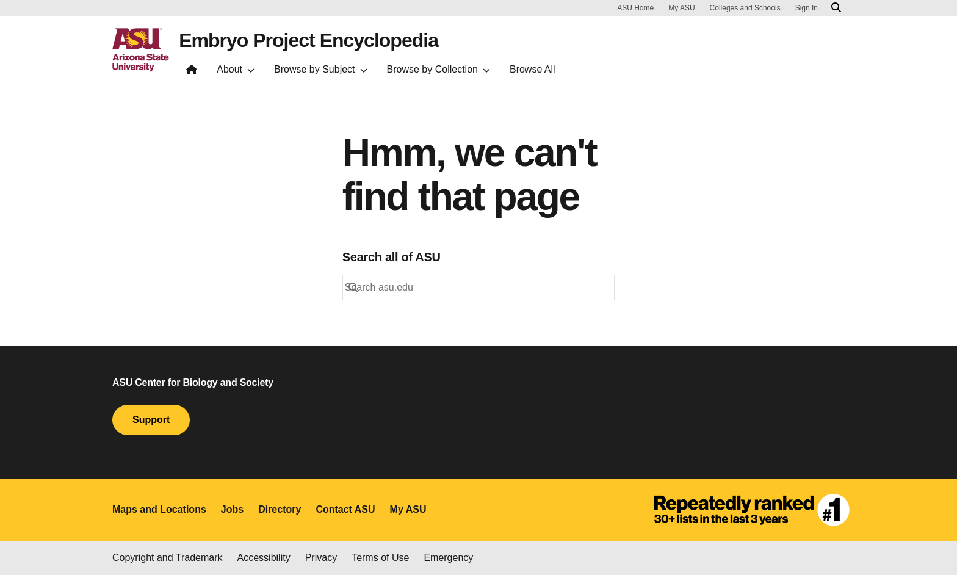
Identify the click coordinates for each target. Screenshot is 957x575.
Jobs (232, 509)
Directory (279, 509)
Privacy (321, 557)
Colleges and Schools (745, 8)
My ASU (681, 8)
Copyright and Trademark (167, 557)
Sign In (806, 8)
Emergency (448, 557)
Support (151, 419)
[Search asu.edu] (836, 8)
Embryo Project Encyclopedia (308, 40)
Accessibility (264, 557)
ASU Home (635, 8)
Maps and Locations (159, 509)
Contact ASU (345, 509)
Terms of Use (380, 557)
